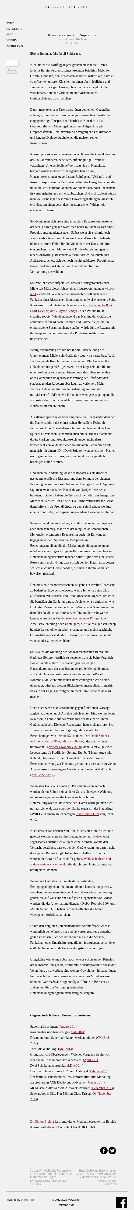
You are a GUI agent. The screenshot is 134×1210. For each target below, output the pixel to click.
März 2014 (75, 1065)
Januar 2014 (95, 1082)
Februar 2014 (98, 1071)
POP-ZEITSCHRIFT (67, 7)
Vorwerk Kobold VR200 (65, 747)
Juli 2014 (78, 1032)
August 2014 (68, 1026)
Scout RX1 (66, 736)
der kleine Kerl (41, 775)
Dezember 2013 (102, 1088)
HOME (10, 23)
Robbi (109, 769)
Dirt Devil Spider (43, 311)
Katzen (97, 836)
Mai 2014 (65, 1049)
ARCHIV (11, 40)
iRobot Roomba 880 (98, 305)
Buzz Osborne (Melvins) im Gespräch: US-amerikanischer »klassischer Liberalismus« (96, 1177)
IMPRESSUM (14, 45)
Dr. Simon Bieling (42, 1121)
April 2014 (91, 1060)
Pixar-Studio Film (87, 814)
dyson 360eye (68, 311)
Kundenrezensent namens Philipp (77, 618)
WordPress (27, 1199)
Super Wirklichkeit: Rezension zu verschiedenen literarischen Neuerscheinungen (51, 1177)
